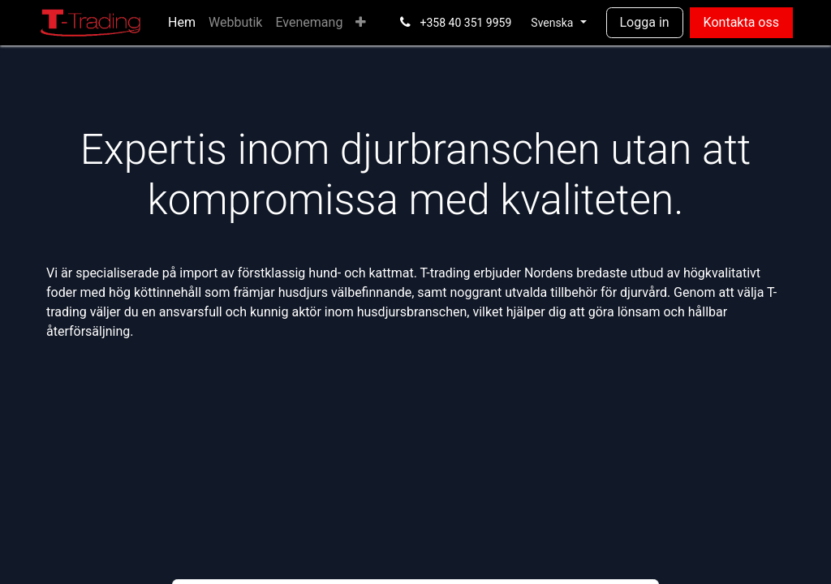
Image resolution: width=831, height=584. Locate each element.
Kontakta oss (741, 22)
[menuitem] (181, 22)
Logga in (645, 22)
